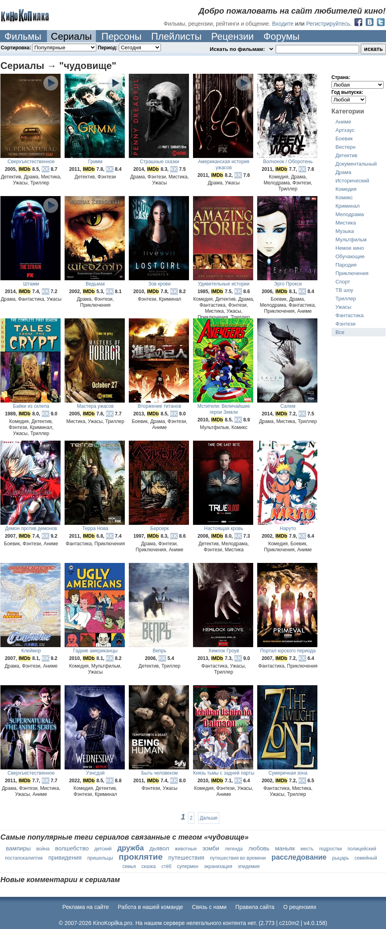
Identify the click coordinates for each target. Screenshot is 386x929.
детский (103, 849)
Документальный (356, 164)
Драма (343, 172)
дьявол (159, 848)
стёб (166, 866)
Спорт (342, 282)
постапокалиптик (24, 858)
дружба (130, 848)
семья (129, 866)
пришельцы (100, 858)
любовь (259, 848)
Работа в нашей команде (150, 907)
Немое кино (349, 248)
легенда (234, 849)
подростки (330, 849)
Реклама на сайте (86, 907)
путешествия (186, 857)
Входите (283, 23)
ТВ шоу (344, 290)
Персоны (122, 36)
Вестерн (345, 147)
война (43, 849)
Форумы (281, 36)
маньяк (285, 848)
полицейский (361, 849)
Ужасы (343, 307)
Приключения (351, 273)
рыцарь (340, 858)
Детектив (346, 155)
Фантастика (349, 315)
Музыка (344, 231)
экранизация (218, 866)
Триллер (345, 298)
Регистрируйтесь (328, 23)
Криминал (347, 206)
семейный (365, 858)
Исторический (352, 181)
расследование (298, 857)
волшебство (72, 848)
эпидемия (249, 866)
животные (186, 849)
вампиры (18, 848)
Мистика (345, 223)
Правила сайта (255, 907)
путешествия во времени (238, 858)
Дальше (208, 818)
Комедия (346, 189)
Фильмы (22, 36)
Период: (129, 48)
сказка (149, 866)
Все (339, 332)
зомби (210, 848)
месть (307, 849)
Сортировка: (49, 48)
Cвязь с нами (209, 907)
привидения (64, 857)
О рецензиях (300, 907)
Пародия (346, 265)
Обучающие (350, 256)
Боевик (344, 139)
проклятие (141, 856)
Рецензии (232, 36)
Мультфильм (351, 240)
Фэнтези (345, 324)
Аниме (343, 122)
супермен (187, 866)
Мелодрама (349, 214)
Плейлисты (176, 36)
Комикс (344, 197)
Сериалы (71, 36)
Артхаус (345, 130)
